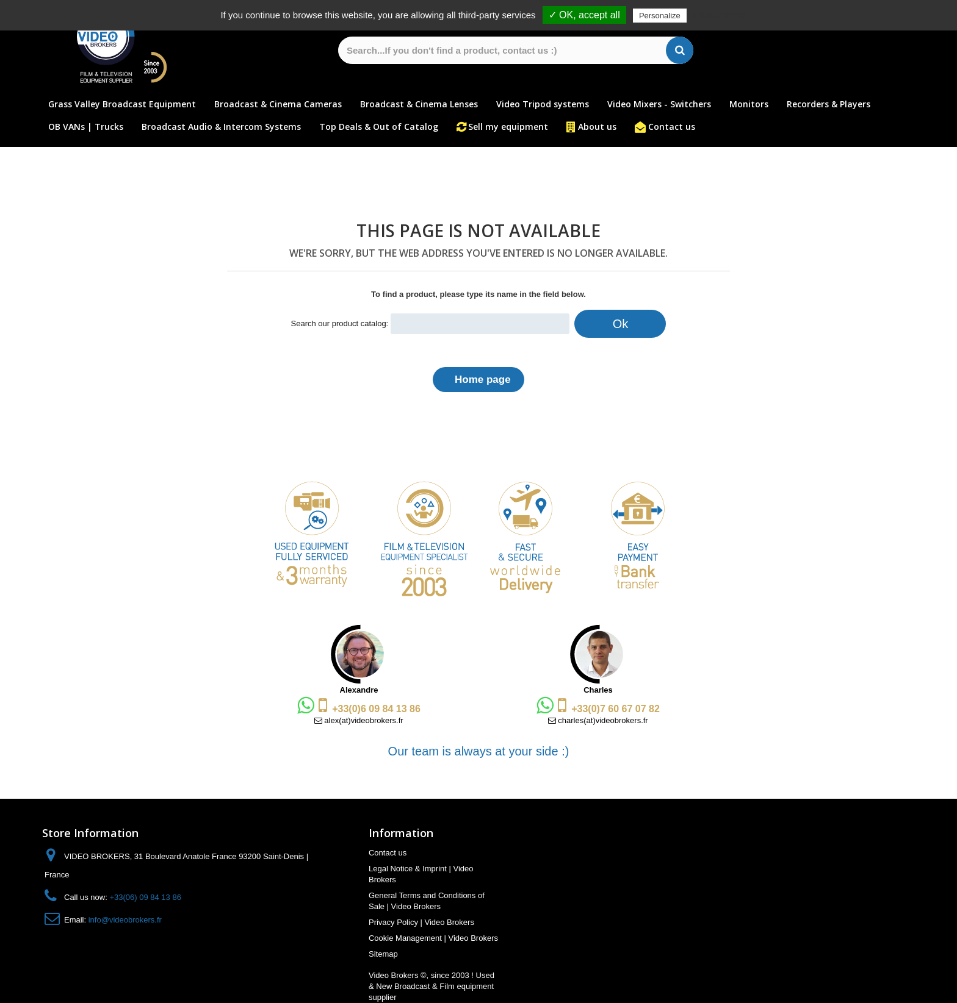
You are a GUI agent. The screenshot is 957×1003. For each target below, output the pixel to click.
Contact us (671, 126)
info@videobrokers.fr (125, 919)
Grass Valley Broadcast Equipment (122, 104)
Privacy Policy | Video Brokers (421, 922)
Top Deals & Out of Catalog (378, 126)
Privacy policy (719, 15)
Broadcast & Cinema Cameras (278, 104)
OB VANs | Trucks (85, 126)
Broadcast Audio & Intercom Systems (221, 126)
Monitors (748, 104)
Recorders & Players (828, 104)
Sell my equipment (508, 126)
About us (597, 126)
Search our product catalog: (340, 323)
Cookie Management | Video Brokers (433, 938)
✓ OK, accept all (584, 15)
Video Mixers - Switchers (659, 104)
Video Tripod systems (542, 104)
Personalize (660, 15)
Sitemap (383, 953)
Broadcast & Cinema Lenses (419, 104)
